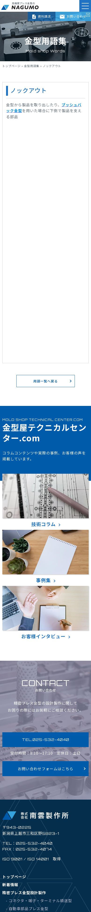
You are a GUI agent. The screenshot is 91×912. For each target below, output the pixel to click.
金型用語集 (31, 66)
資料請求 (41, 16)
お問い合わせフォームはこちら (45, 768)
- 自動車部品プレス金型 (27, 908)
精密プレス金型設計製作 (24, 892)
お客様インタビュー (45, 613)
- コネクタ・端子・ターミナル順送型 (39, 900)
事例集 (45, 557)
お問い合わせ (73, 16)
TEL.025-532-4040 (45, 739)
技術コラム (45, 500)
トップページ (11, 66)
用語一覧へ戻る (45, 381)
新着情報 (10, 884)
